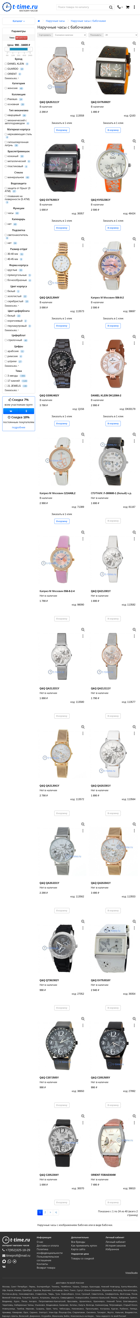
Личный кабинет (115, 1242)
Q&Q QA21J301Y (101, 591)
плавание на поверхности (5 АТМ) (17, 199)
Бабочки (21, 38)
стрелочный (16, 340)
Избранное (112, 1249)
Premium (14, 99)
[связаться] (120, 7)
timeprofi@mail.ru (16, 1255)
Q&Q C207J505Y (49, 1077)
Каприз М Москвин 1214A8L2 (57, 493)
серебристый (17, 301)
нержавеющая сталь (18, 136)
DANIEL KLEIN (17, 63)
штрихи (13, 361)
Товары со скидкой (82, 1258)
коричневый (16, 320)
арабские (14, 351)
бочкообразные (18, 280)
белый (12, 291)
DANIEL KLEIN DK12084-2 (106, 395)
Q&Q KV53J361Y (100, 200)
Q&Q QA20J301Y (101, 785)
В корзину (61, 130)
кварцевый (15, 115)
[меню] (134, 7)
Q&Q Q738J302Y (49, 980)
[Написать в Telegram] (15, 1261)
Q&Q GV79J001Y (49, 200)
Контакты (42, 1264)
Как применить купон (84, 1245)
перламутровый (18, 326)
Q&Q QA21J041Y (49, 785)
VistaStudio (131, 1273)
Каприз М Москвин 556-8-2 (107, 297)
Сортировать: (45, 35)
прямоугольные (18, 275)
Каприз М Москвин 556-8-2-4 (57, 591)
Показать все (12, 78)
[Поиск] (82, 7)
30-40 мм (14, 254)
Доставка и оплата (48, 1245)
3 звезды (15, 375)
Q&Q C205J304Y (49, 1175)
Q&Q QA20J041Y (101, 883)
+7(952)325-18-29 (16, 1250)
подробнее (18, 427)
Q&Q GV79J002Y (100, 102)
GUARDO (14, 69)
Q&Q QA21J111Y (101, 688)
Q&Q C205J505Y (100, 1077)
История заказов (116, 1245)
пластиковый (16, 166)
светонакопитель (16, 237)
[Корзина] (127, 7)
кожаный (14, 156)
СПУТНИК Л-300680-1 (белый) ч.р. (111, 493)
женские (14, 88)
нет (11, 224)
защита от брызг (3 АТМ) (17, 190)
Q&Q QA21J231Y (49, 688)
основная (15, 104)
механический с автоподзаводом (17, 122)
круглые (14, 270)
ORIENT (13, 74)
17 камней (16, 380)
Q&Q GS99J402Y (49, 395)
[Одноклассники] (26, 411)
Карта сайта (78, 1249)
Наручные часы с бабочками (88, 21)
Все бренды (78, 1242)
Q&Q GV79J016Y (100, 980)
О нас (40, 1242)
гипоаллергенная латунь (16, 144)
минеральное (17, 177)
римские (13, 356)
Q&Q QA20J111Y (49, 102)
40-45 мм (14, 259)
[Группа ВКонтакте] (11, 411)
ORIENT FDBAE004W (103, 1175)
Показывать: (96, 35)
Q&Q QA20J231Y (49, 883)
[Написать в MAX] (4, 1261)
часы (12, 213)
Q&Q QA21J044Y (49, 297)
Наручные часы (55, 21)
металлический (18, 161)
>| (56, 1212)
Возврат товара (46, 1267)
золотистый (16, 296)
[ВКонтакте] (4, 1266)
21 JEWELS (16, 386)
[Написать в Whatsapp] (10, 1261)
